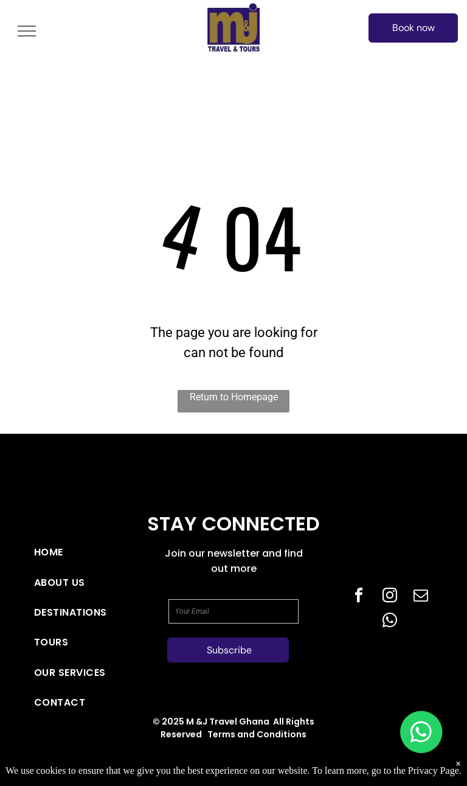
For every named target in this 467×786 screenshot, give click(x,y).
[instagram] (390, 597)
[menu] (27, 31)
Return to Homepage (234, 397)
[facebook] (359, 597)
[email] (421, 597)
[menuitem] (74, 552)
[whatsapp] (390, 622)
